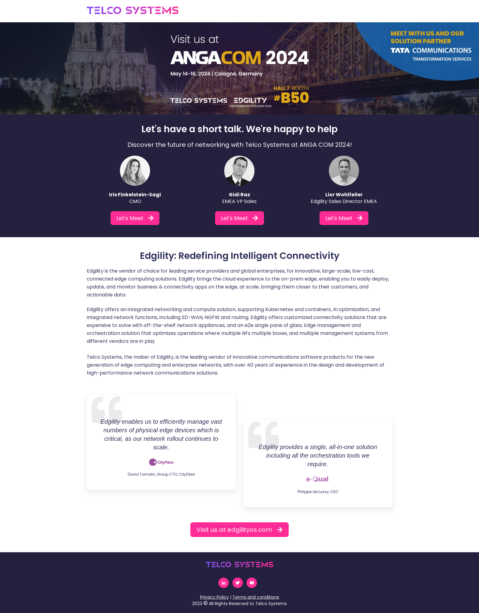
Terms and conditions (255, 597)
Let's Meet (135, 218)
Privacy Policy (214, 597)
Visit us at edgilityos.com (239, 529)
